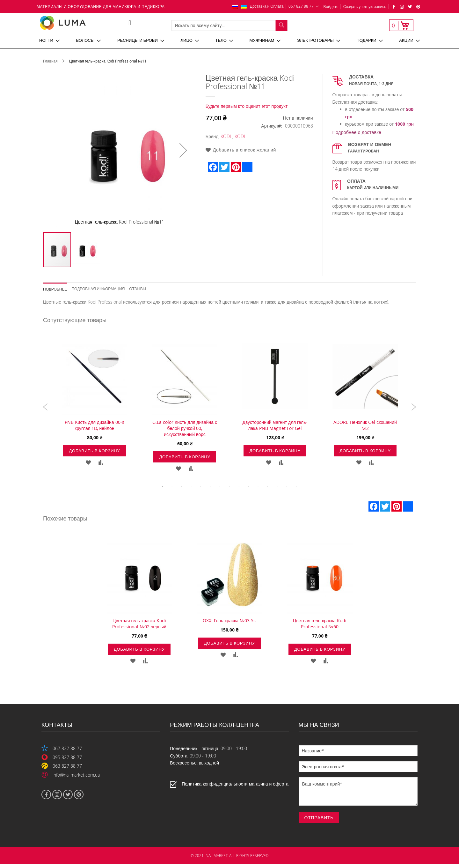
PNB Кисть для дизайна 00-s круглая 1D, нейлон (94, 425)
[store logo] (84, 23)
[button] (183, 150)
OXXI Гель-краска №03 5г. (229, 620)
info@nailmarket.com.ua (76, 775)
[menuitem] (49, 40)
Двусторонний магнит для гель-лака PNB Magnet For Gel (274, 425)
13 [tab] (277, 486)
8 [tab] (229, 486)
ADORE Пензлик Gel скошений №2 (365, 425)
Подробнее (55, 288)
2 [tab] (172, 486)
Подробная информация (98, 288)
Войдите (331, 6)
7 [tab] (220, 486)
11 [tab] (258, 486)
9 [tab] (239, 486)
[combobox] (230, 25)
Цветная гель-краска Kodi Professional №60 (319, 623)
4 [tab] (191, 486)
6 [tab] (210, 486)
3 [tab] (181, 486)
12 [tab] (268, 486)
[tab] (57, 287)
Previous (45, 406)
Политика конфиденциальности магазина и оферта (235, 784)
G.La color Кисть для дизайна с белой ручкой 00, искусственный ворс (184, 428)
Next (413, 406)
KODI (226, 136)
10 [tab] (248, 486)
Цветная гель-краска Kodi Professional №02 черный (139, 623)
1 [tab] (162, 486)
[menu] (229, 40)
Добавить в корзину (94, 451)
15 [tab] (296, 486)
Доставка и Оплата (267, 6)
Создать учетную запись (364, 6)
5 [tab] (201, 486)
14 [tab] (287, 486)
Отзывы (137, 288)
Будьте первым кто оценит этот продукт (247, 106)
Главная (50, 60)
